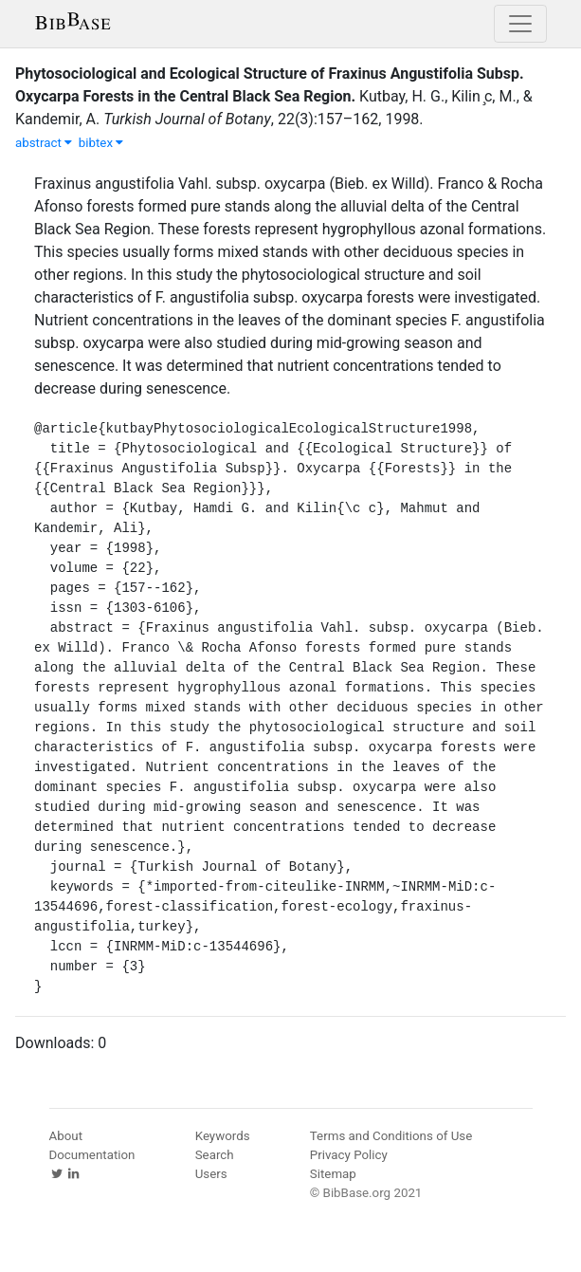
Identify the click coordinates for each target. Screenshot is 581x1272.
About (66, 1136)
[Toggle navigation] (520, 24)
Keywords (222, 1136)
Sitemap (333, 1174)
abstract (43, 143)
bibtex (101, 143)
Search (214, 1155)
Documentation (92, 1155)
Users (211, 1174)
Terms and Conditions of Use (391, 1136)
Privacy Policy (349, 1155)
